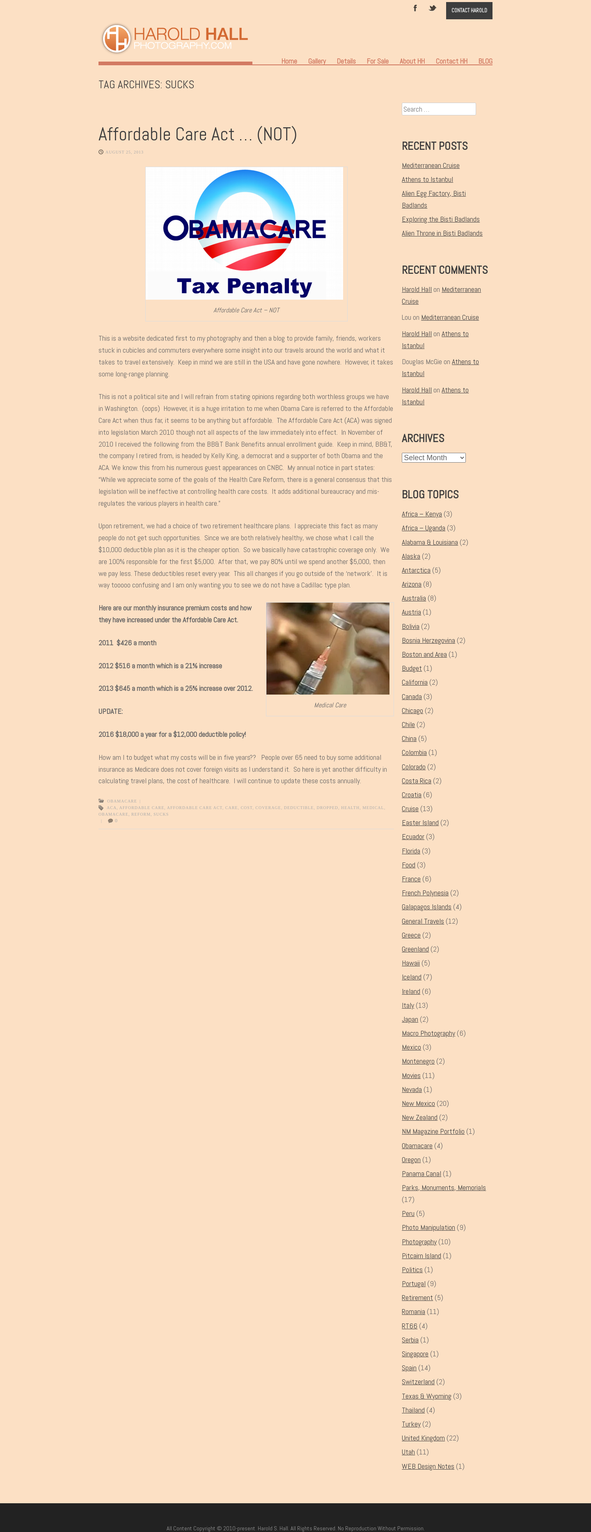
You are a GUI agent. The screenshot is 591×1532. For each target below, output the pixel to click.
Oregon (411, 1159)
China (409, 738)
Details (346, 61)
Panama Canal (421, 1173)
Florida (411, 850)
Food (408, 864)
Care (231, 807)
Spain (409, 1367)
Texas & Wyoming (426, 1396)
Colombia (414, 752)
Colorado (414, 766)
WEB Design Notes (428, 1466)
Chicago (412, 710)
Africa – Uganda (423, 527)
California (415, 682)
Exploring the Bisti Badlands (441, 219)
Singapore (415, 1353)
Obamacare (122, 801)
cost (246, 807)
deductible (299, 807)
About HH (412, 61)
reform (141, 814)
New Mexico (418, 1103)
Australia (414, 598)
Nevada (412, 1089)
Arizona (411, 584)
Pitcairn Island (421, 1255)
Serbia (410, 1339)
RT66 (409, 1325)
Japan (410, 1019)
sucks (161, 814)
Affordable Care (142, 807)
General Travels (423, 921)
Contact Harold (469, 10)
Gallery (317, 61)
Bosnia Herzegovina (428, 640)
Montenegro (418, 1061)
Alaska (411, 556)
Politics (412, 1269)
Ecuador (413, 836)
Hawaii (411, 963)
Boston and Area (424, 654)
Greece (411, 935)
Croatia (411, 794)
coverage (268, 807)
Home (289, 61)
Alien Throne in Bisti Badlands (442, 233)
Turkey (411, 1424)
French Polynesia (425, 892)
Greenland (415, 949)
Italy (408, 1005)
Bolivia (410, 626)
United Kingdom (423, 1438)
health (350, 807)
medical (373, 807)
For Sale (378, 61)
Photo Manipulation (428, 1227)
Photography (419, 1241)
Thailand (413, 1410)
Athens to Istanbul (427, 179)
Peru (408, 1213)
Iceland (411, 977)
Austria (411, 612)
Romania (413, 1311)
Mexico (411, 1047)
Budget (412, 668)
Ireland (411, 991)
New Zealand (420, 1117)
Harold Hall (417, 289)
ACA (112, 807)
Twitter (433, 7)
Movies (411, 1075)
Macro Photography (428, 1033)
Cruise (410, 808)
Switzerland (418, 1381)
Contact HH (451, 61)
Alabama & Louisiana (430, 542)
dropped (327, 807)
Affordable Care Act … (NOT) (197, 134)
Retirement (417, 1297)
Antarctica (416, 570)
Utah (408, 1451)
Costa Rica (416, 780)
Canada (412, 696)
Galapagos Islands (426, 906)
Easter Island (420, 822)
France (411, 878)
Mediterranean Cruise (431, 165)
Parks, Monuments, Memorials (444, 1187)
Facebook (415, 7)
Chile (408, 724)
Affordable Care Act (194, 807)
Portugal (414, 1283)
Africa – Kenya (422, 513)
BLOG (485, 61)
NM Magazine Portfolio (433, 1131)
